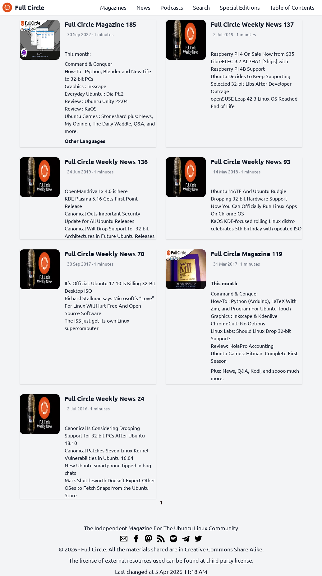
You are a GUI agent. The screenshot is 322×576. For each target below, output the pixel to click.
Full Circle (23, 7)
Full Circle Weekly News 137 (252, 24)
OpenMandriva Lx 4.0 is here (96, 191)
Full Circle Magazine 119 (246, 254)
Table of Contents (292, 7)
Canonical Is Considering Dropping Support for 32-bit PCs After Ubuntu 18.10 (105, 435)
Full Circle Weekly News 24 (104, 398)
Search (201, 7)
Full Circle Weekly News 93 (250, 162)
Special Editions (240, 7)
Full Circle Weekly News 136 (106, 162)
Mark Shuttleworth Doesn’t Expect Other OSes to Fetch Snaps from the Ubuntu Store (110, 487)
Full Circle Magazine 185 (100, 24)
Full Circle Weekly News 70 (104, 254)
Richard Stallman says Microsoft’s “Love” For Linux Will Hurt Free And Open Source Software (109, 305)
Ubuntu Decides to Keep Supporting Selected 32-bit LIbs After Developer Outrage (251, 83)
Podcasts (171, 7)
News (143, 7)
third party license (229, 560)
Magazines (113, 7)
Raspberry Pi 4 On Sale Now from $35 (252, 53)
